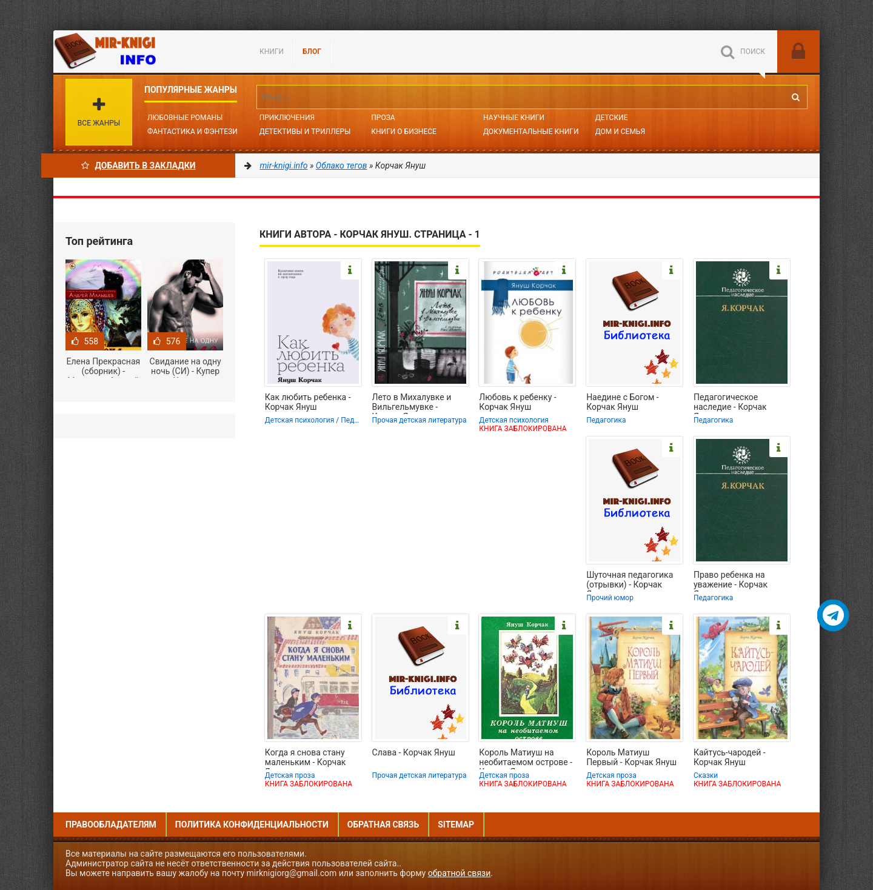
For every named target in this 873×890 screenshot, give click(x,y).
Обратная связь (383, 824)
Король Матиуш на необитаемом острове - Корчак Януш (525, 758)
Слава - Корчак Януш (413, 752)
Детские (611, 117)
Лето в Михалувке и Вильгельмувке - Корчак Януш (412, 403)
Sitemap (456, 824)
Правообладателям (110, 824)
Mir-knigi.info (144, 51)
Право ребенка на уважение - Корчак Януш (731, 581)
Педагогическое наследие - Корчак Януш (730, 403)
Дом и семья (620, 131)
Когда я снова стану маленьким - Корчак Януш (305, 758)
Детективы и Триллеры (305, 131)
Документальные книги (531, 131)
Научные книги (513, 117)
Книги (271, 51)
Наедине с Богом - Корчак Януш (622, 402)
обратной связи (459, 873)
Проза (383, 117)
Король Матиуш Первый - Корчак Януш (631, 757)
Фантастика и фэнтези (192, 131)
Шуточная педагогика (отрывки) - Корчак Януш (629, 581)
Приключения (287, 117)
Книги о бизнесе (403, 131)
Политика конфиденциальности (252, 824)
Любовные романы (184, 117)
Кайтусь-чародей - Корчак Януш (730, 757)
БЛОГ (312, 51)
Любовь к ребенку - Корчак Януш (517, 402)
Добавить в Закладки (138, 165)
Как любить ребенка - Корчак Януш (308, 402)
